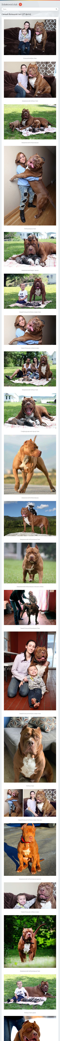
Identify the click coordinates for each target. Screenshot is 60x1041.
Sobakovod (9, 4)
